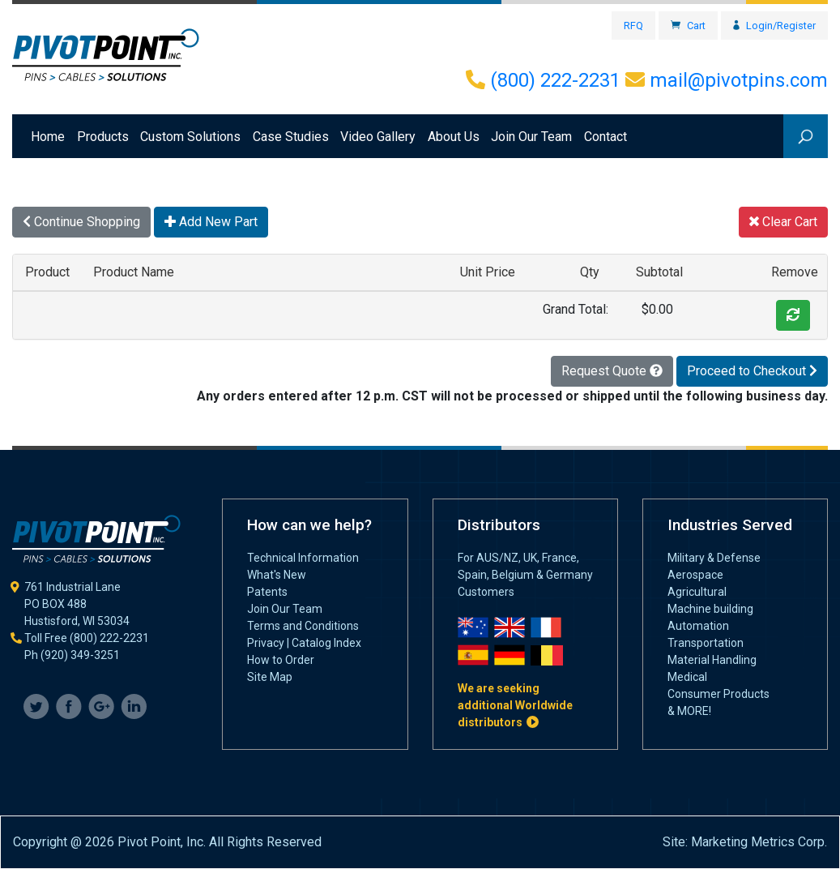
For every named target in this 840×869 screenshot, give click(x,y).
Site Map (269, 676)
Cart (688, 25)
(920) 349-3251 (80, 655)
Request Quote (612, 371)
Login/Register (774, 25)
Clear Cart (783, 221)
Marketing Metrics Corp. (759, 842)
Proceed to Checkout (752, 371)
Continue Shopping (81, 221)
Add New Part (211, 221)
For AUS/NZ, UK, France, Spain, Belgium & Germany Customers (525, 574)
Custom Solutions (190, 136)
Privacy (265, 642)
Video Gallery (378, 136)
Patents (267, 591)
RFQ (633, 25)
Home (50, 135)
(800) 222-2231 (543, 80)
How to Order (280, 659)
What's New (276, 574)
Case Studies (291, 136)
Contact (605, 136)
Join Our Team (531, 136)
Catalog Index (326, 642)
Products (103, 136)
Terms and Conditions (303, 625)
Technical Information (303, 557)
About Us (454, 136)
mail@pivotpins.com (726, 80)
